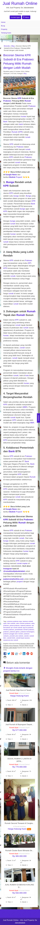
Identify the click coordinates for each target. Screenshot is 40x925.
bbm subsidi (11, 623)
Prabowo (7, 101)
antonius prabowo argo (14, 621)
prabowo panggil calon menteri (13, 634)
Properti (19, 177)
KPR (19, 98)
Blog (13, 46)
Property (4, 29)
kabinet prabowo (25, 625)
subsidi (26, 636)
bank (21, 124)
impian (25, 563)
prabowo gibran (15, 632)
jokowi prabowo (15, 625)
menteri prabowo (8, 629)
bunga (16, 196)
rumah (27, 137)
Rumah (28, 101)
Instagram (7, 569)
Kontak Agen (15, 17)
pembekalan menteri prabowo (24, 629)
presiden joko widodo (16, 636)
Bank (5, 122)
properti (20, 582)
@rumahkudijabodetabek (14, 571)
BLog (3, 26)
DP (29, 263)
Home (3, 22)
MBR (25, 407)
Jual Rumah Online (20, 3)
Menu (26, 17)
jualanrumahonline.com (13, 579)
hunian (23, 116)
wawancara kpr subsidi (10, 640)
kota (27, 375)
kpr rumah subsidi (16, 627)
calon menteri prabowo (23, 623)
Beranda (7, 46)
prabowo (6, 632)
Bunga (10, 182)
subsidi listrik (11, 638)
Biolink (12, 177)
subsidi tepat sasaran (23, 638)
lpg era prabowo (28, 627)
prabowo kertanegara (27, 632)
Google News (11, 175)
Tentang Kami (6, 33)
